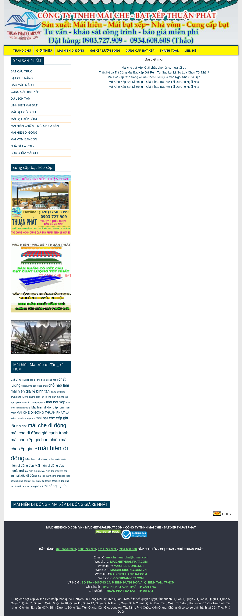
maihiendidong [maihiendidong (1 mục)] (23, 407)
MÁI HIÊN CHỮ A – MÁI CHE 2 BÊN (35, 125)
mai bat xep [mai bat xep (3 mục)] (55, 402)
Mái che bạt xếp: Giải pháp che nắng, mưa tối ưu (154, 67)
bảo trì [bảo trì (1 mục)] (33, 380)
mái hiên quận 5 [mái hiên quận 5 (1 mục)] (33, 471)
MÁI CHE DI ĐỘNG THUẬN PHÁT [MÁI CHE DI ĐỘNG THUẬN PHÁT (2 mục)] (41, 412)
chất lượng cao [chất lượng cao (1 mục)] (29, 385)
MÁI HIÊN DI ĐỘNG (70, 50)
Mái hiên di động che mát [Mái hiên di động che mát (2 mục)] (43, 459)
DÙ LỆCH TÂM (20, 98)
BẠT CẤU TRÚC (21, 71)
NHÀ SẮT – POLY (22, 146)
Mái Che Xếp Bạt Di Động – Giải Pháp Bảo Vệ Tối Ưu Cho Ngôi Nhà (154, 81)
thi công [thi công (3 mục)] (50, 486)
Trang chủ (22, 50)
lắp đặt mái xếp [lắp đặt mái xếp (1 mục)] (22, 402)
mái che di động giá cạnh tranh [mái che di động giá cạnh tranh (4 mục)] (39, 433)
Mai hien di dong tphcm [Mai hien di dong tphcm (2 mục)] (47, 407)
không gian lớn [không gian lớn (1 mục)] (36, 397)
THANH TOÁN (169, 50)
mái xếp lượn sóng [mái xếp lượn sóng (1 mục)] (47, 476)
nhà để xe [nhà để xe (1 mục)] (19, 486)
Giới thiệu (44, 50)
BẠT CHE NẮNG (22, 78)
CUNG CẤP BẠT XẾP (140, 50)
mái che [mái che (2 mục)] (21, 426)
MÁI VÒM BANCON (24, 139)
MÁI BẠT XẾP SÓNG (24, 119)
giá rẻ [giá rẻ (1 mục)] (53, 391)
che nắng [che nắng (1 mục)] (53, 380)
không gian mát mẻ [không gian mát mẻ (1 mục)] (54, 397)
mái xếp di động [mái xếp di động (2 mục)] (26, 475)
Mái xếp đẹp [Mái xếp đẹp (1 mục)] (58, 481)
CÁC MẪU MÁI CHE (24, 85)
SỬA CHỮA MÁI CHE (25, 153)
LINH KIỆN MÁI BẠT (24, 105)
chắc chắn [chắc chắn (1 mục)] (42, 385)
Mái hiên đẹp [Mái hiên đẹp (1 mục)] (48, 471)
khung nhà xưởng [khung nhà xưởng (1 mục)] (19, 397)
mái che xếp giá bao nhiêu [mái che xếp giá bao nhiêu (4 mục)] (35, 439)
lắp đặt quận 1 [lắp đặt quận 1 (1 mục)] (38, 402)
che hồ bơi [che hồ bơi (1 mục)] (42, 380)
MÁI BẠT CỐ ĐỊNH (23, 112)
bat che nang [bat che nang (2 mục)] (20, 379)
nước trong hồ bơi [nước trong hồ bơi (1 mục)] (34, 486)
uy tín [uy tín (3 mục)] (62, 486)
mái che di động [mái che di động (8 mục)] (47, 425)
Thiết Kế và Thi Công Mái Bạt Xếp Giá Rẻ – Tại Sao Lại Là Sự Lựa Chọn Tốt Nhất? (154, 72)
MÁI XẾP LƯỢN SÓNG (104, 50)
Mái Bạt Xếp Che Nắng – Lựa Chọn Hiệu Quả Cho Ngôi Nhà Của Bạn (154, 77)
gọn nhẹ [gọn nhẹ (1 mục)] (61, 391)
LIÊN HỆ (190, 50)
